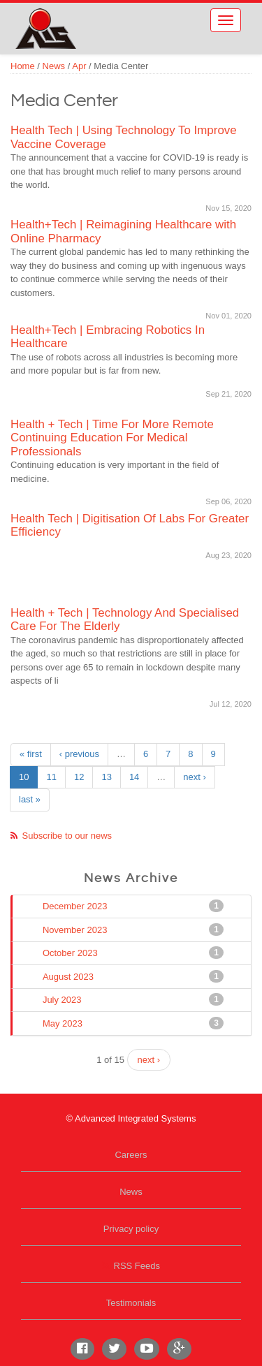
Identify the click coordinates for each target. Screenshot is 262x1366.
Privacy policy (131, 1229)
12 (79, 777)
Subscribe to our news (67, 835)
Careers (131, 1155)
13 (106, 777)
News (54, 66)
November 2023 (76, 929)
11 (51, 777)
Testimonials (131, 1303)
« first (31, 754)
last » (30, 799)
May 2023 (64, 1023)
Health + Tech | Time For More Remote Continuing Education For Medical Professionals (112, 438)
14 (134, 777)
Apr (79, 66)
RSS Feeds (137, 1266)
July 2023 (64, 999)
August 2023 (69, 976)
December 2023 (76, 905)
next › (194, 777)
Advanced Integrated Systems (90, 20)
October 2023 (72, 952)
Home (22, 66)
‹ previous (79, 754)
